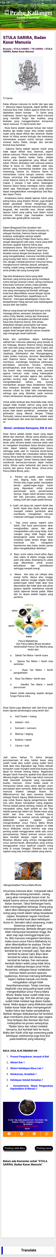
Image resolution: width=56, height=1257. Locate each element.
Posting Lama (44, 1148)
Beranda (7, 49)
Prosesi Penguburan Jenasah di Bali (29, 1056)
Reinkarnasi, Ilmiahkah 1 (23, 1074)
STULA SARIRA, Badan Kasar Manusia (24, 40)
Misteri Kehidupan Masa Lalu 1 (26, 1068)
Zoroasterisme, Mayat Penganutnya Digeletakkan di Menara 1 (31, 1087)
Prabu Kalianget (31, 12)
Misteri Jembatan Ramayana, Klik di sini (28, 428)
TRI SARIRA (37, 49)
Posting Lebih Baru (15, 1148)
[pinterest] (34, 1134)
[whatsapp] (46, 1134)
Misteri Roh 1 (17, 1062)
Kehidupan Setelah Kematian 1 (26, 1080)
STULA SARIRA (21, 49)
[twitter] (22, 1134)
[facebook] (9, 1134)
